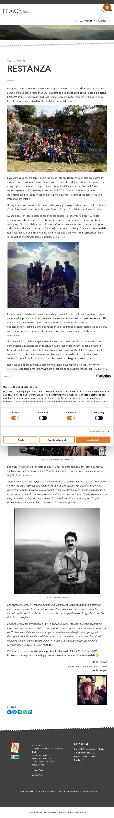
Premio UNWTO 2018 (85, 756)
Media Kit (79, 760)
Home (81, 21)
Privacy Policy (38, 770)
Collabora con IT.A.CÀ (85, 752)
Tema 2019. (91, 651)
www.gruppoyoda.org (41, 758)
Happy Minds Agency (77, 812)
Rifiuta (20, 440)
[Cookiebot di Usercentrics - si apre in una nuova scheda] (98, 376)
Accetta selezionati (56, 440)
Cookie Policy (38, 775)
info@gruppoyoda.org (41, 755)
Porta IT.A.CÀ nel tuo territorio (89, 749)
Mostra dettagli (97, 431)
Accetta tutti (93, 440)
